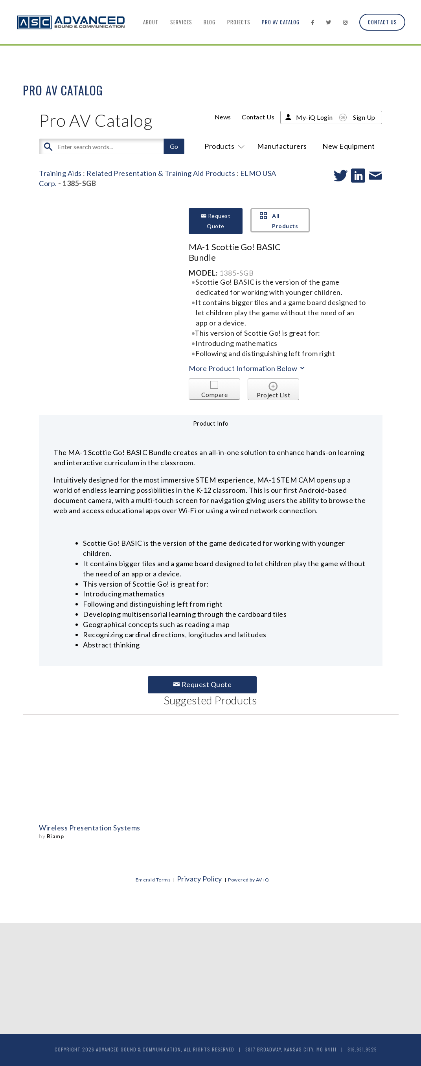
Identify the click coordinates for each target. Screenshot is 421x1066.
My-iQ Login (314, 117)
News (223, 117)
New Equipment (348, 146)
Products (223, 146)
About (150, 22)
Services (181, 22)
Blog (209, 22)
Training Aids (60, 173)
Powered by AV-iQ (248, 880)
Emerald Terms (153, 880)
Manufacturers (282, 146)
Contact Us (382, 22)
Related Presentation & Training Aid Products (160, 173)
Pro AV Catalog (281, 22)
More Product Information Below (247, 368)
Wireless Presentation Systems (89, 827)
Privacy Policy (199, 878)
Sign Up (364, 117)
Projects (238, 22)
